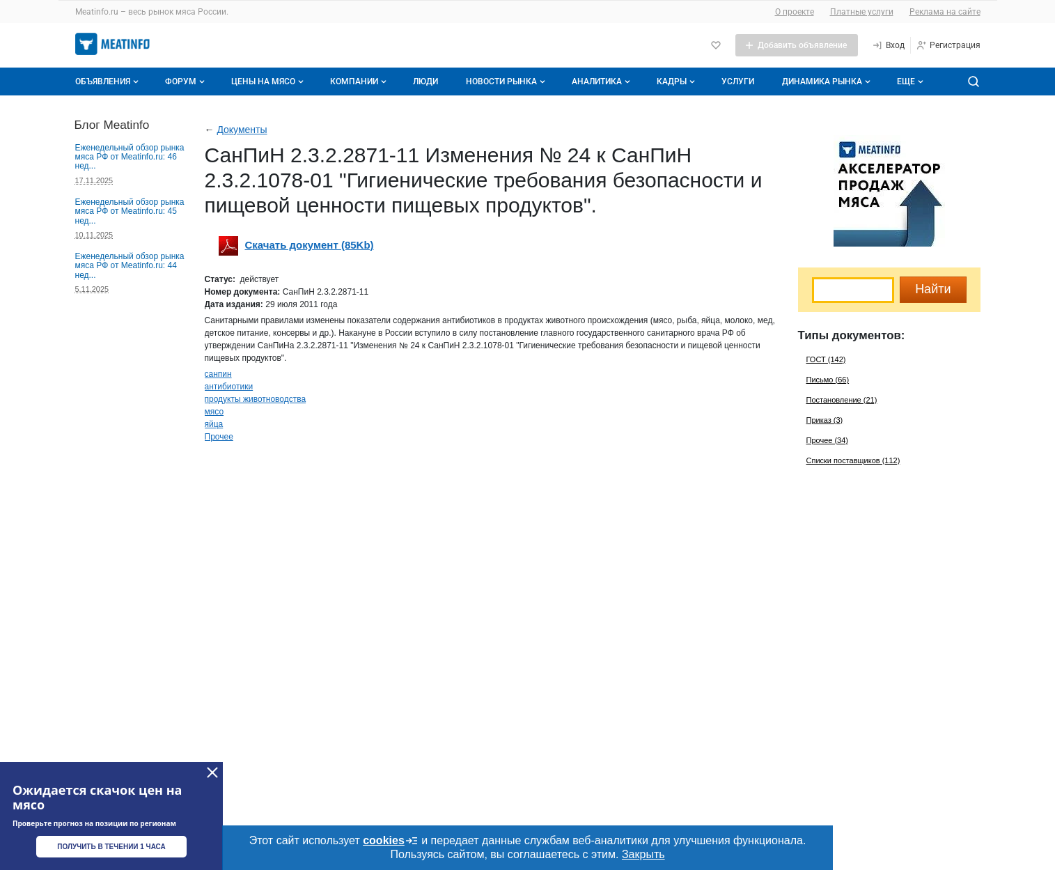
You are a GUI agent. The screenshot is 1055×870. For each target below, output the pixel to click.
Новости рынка (507, 81)
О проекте (794, 12)
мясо (214, 412)
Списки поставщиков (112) (853, 460)
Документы (242, 129)
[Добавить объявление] (796, 45)
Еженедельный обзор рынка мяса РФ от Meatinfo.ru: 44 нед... (130, 265)
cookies (391, 841)
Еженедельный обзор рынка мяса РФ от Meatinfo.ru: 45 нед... (130, 211)
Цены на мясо (268, 81)
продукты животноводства (255, 399)
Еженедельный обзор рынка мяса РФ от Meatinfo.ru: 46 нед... (130, 157)
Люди (425, 81)
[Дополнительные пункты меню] (909, 81)
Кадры (677, 81)
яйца (214, 424)
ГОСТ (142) (826, 359)
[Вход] (888, 45)
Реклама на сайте (944, 12)
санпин (218, 374)
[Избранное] (715, 45)
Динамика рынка (827, 81)
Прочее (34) (827, 440)
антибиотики (229, 386)
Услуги (737, 81)
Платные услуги (861, 12)
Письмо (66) (828, 379)
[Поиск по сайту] (973, 81)
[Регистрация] (948, 45)
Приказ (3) (824, 420)
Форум (186, 81)
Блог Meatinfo (112, 125)
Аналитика (602, 81)
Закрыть (643, 854)
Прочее (219, 437)
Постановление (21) (841, 400)
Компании (359, 81)
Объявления (108, 81)
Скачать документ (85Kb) (309, 245)
